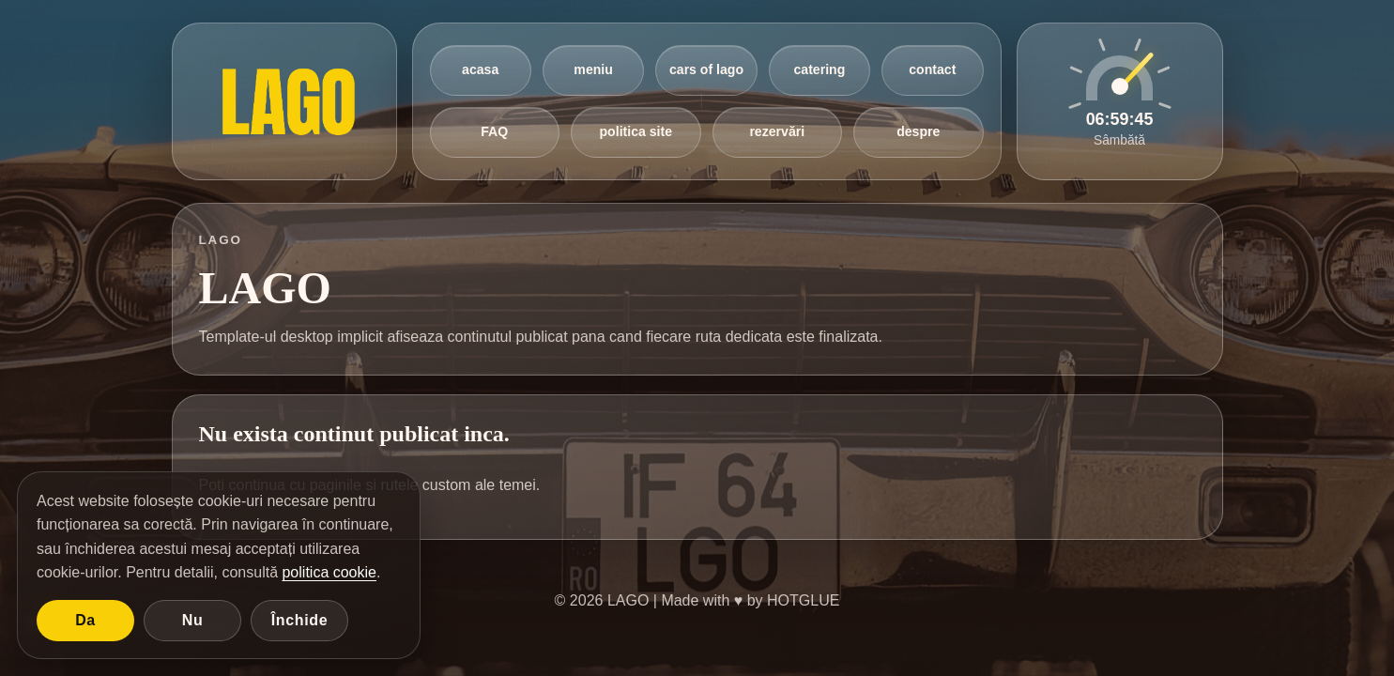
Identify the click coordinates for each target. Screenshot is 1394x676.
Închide (300, 620)
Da (85, 620)
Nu (193, 620)
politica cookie (329, 572)
